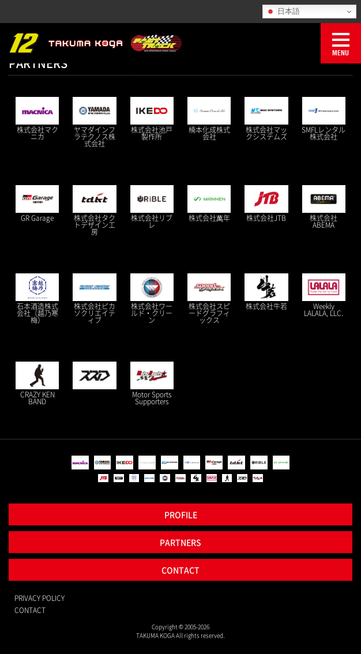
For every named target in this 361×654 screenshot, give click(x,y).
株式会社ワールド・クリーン (151, 313)
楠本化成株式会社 (209, 133)
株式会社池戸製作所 (151, 133)
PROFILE (180, 514)
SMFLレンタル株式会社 (323, 133)
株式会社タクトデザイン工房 (94, 225)
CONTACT (180, 570)
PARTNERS (180, 542)
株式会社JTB (266, 218)
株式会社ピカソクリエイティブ (94, 313)
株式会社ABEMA (323, 221)
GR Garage (37, 218)
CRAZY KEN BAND (37, 398)
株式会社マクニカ (37, 133)
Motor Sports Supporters (151, 398)
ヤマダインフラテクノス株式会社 (94, 137)
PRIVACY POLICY (39, 598)
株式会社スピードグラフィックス (209, 313)
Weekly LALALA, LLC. (323, 309)
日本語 (283, 11)
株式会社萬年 (209, 218)
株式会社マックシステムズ (266, 133)
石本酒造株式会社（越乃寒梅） (37, 313)
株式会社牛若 (266, 306)
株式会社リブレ (151, 221)
